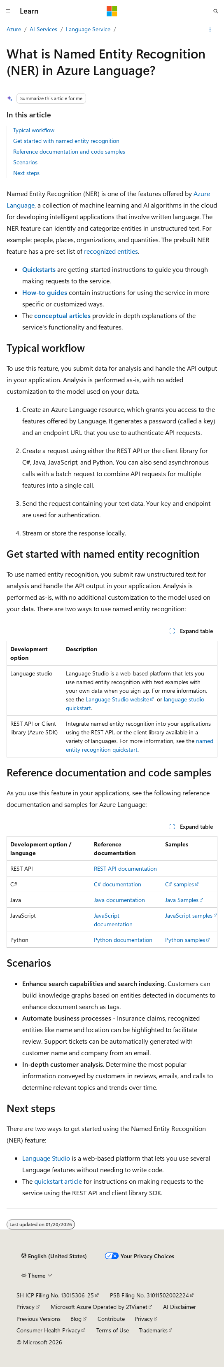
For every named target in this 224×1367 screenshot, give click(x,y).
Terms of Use (112, 1330)
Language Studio (46, 1158)
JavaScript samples (188, 915)
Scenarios (25, 162)
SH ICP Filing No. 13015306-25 (55, 1295)
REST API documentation (125, 868)
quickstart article (58, 1181)
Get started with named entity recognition (66, 141)
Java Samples (181, 900)
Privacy (25, 1307)
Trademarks (153, 1330)
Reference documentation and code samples (69, 151)
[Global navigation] (8, 11)
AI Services (43, 29)
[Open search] (216, 11)
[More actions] (210, 29)
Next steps (26, 173)
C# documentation (117, 884)
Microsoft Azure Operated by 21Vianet (99, 1307)
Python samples (185, 940)
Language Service (88, 29)
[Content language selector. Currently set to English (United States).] (54, 1256)
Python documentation (123, 940)
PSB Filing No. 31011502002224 (149, 1295)
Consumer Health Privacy (48, 1330)
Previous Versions (38, 1319)
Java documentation (119, 900)
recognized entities (111, 251)
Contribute (111, 1319)
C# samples (179, 884)
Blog (76, 1319)
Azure (14, 29)
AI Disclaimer (179, 1307)
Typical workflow (33, 130)
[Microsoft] (112, 11)
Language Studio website (117, 699)
